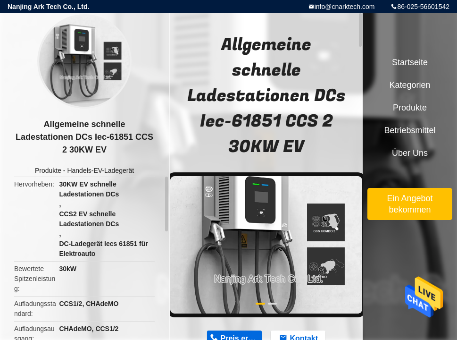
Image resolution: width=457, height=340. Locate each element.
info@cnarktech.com (345, 6)
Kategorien (409, 85)
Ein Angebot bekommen (409, 204)
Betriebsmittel (409, 130)
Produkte (48, 170)
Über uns (410, 153)
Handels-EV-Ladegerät (100, 170)
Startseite (410, 62)
